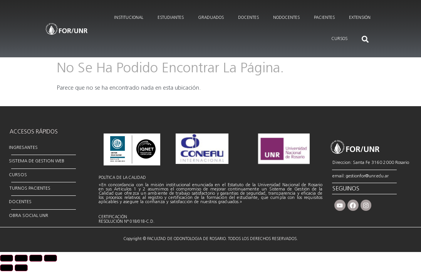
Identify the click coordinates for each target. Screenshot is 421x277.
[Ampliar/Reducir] (6, 258)
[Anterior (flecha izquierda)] (6, 267)
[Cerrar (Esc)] (50, 258)
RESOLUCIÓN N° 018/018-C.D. (126, 222)
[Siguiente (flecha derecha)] (21, 267)
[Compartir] (35, 258)
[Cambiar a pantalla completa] (21, 258)
